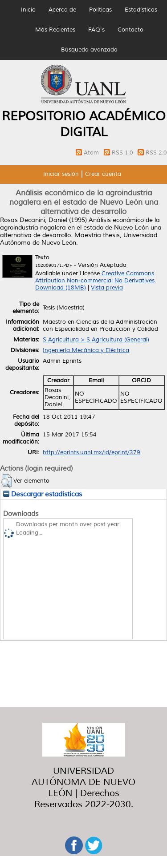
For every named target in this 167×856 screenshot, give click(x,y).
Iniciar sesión (61, 174)
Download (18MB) (60, 287)
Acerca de (62, 9)
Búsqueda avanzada (89, 49)
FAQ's (96, 29)
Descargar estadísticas (42, 494)
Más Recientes (55, 29)
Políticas (100, 9)
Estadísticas (141, 9)
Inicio (28, 9)
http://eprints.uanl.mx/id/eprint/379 (91, 452)
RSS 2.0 (156, 152)
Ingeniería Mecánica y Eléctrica (86, 350)
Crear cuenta (103, 174)
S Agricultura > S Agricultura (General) (96, 339)
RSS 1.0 (123, 152)
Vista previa (107, 287)
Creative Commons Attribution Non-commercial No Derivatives (95, 277)
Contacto (130, 29)
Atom (92, 152)
